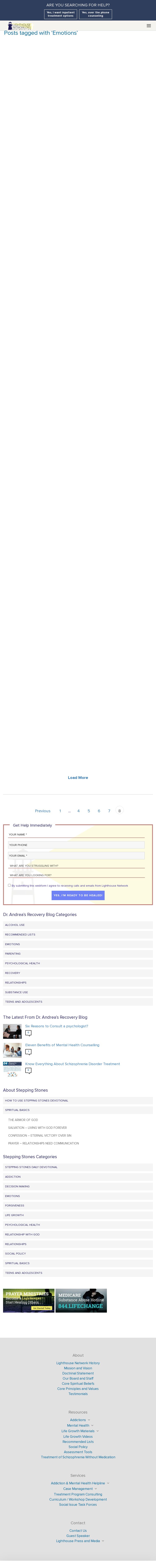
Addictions (78, 1420)
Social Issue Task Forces (78, 1504)
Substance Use (16, 992)
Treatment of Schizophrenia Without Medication (78, 1457)
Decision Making (17, 1186)
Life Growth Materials (78, 1431)
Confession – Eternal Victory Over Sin (39, 1135)
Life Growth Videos (78, 1436)
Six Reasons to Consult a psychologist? (56, 1026)
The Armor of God (23, 1120)
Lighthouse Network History (78, 1363)
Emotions (12, 944)
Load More (78, 778)
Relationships (16, 982)
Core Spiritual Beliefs (78, 1383)
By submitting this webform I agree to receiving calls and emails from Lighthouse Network (70, 885)
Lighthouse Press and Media (78, 1541)
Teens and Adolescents (23, 1001)
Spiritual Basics (17, 1110)
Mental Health (78, 1425)
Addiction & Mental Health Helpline (78, 1483)
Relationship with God (22, 1234)
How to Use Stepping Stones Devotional (36, 1100)
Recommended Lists (20, 934)
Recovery (12, 973)
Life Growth (14, 1215)
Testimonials (78, 1394)
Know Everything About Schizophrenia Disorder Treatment (72, 1064)
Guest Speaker (78, 1536)
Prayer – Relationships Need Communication (43, 1143)
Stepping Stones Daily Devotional (31, 1167)
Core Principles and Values (78, 1389)
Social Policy (15, 1253)
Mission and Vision (78, 1368)
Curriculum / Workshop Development (78, 1499)
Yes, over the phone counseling (95, 14)
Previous (42, 811)
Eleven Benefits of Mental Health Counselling (62, 1045)
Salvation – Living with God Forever (37, 1128)
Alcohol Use (15, 925)
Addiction (13, 1177)
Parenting (13, 953)
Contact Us (78, 1531)
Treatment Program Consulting (78, 1494)
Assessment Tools (78, 1452)
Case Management (78, 1489)
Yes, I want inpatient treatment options (61, 14)
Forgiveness (14, 1205)
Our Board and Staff (78, 1378)
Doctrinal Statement (78, 1373)
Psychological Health (22, 963)
